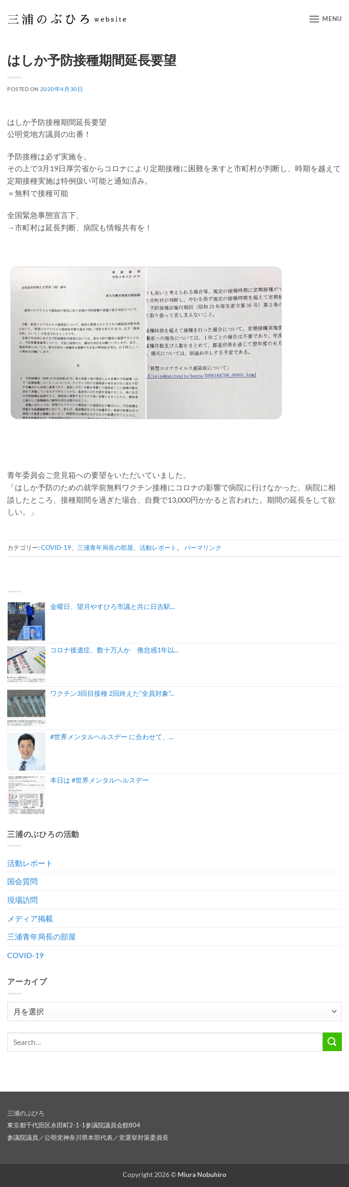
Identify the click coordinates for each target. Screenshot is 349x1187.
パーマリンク (203, 547)
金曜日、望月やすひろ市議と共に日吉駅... (112, 606)
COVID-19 (56, 547)
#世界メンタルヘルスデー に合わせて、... (111, 737)
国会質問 (22, 881)
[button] (325, 19)
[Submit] (332, 1041)
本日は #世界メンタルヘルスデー (99, 780)
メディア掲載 (30, 918)
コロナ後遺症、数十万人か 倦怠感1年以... (114, 650)
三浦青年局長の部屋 (105, 547)
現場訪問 (22, 899)
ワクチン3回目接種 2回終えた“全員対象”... (112, 693)
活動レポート (158, 547)
